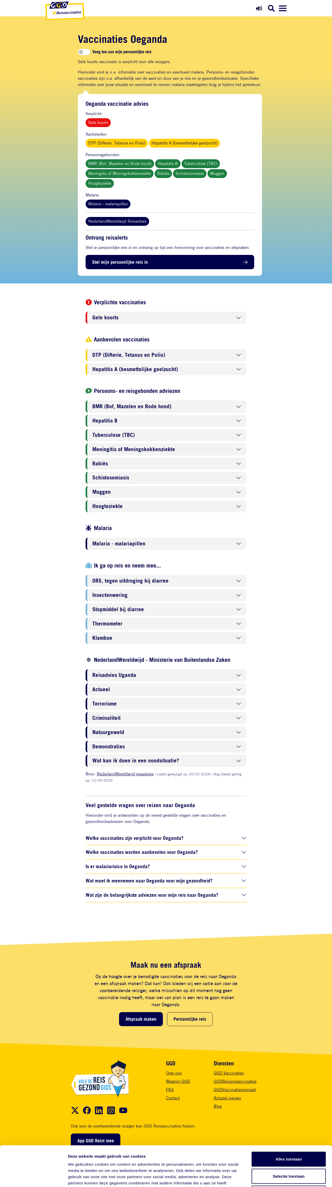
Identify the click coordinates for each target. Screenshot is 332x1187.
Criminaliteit (106, 718)
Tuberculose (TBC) (200, 163)
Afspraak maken (141, 1019)
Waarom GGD (178, 1081)
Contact (173, 1098)
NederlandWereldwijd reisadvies (125, 773)
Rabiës (163, 173)
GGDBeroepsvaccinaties (235, 1081)
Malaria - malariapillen (108, 203)
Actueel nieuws (227, 1098)
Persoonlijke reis (190, 1019)
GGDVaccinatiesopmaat (235, 1089)
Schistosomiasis (190, 173)
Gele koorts (98, 122)
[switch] (84, 52)
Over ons (174, 1073)
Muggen (217, 173)
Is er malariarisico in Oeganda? (118, 866)
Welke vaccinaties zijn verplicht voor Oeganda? (134, 838)
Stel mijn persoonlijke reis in (120, 262)
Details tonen (280, 1177)
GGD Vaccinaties (229, 1073)
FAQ (170, 1089)
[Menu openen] (283, 8)
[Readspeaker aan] (259, 8)
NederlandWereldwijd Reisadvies (117, 221)
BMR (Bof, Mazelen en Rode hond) (119, 163)
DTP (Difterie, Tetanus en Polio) (116, 143)
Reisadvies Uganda (114, 675)
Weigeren (288, 1153)
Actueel (101, 690)
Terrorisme (104, 704)
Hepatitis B (168, 163)
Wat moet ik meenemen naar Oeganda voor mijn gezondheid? (149, 880)
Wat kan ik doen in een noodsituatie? (135, 761)
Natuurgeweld (108, 732)
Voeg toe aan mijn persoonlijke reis (121, 52)
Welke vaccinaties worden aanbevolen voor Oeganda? (142, 852)
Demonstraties (108, 747)
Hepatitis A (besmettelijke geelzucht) (184, 143)
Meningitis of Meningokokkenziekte (119, 173)
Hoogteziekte (99, 183)
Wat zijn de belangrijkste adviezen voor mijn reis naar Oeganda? (152, 895)
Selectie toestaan (289, 1136)
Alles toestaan (288, 1119)
